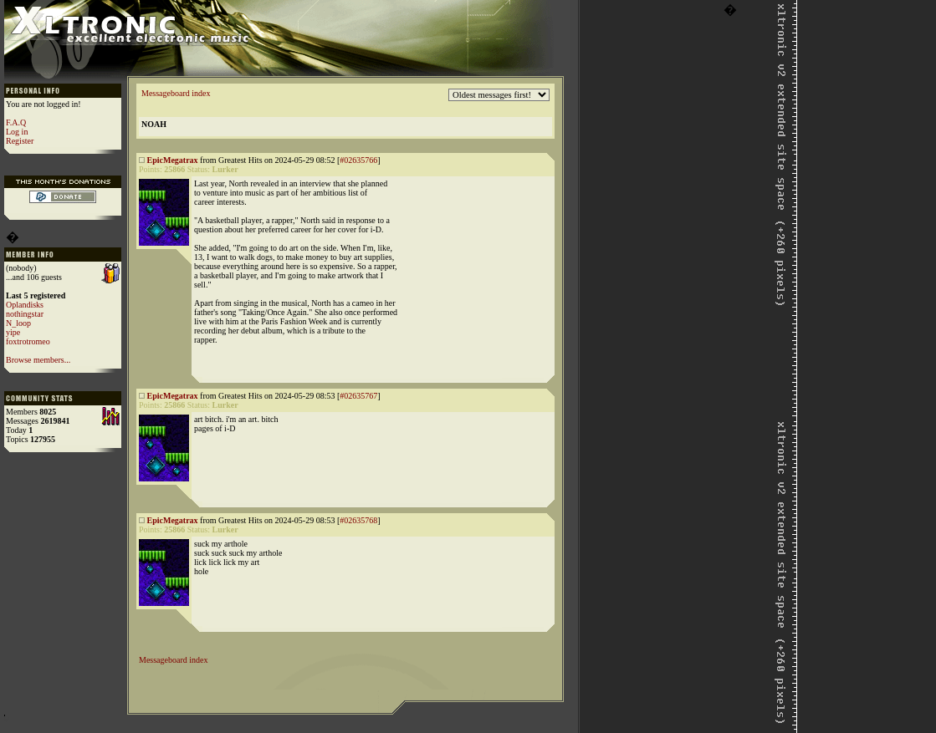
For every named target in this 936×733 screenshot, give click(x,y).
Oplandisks (24, 304)
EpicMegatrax (172, 160)
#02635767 (358, 395)
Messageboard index (175, 93)
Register (19, 140)
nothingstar (24, 313)
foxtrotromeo (28, 341)
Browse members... (38, 359)
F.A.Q (16, 122)
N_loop (18, 323)
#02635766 (358, 160)
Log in (17, 131)
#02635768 (358, 520)
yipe (13, 332)
